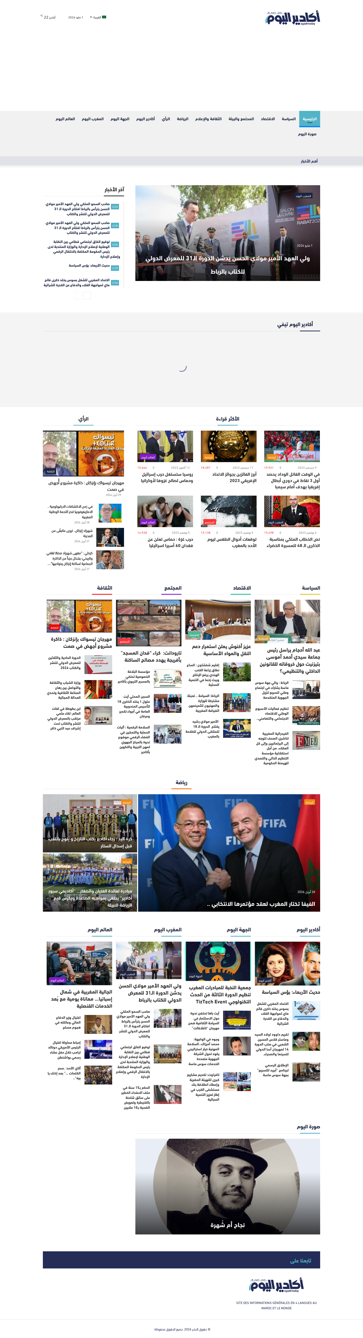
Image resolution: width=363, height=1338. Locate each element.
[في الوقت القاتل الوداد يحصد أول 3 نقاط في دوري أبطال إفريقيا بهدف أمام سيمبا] (292, 446)
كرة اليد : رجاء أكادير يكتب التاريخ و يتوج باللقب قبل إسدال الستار (92, 841)
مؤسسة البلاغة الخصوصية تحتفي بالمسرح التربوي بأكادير (134, 676)
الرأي (166, 118)
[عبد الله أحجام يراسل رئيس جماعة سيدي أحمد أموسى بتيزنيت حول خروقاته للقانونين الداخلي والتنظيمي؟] (287, 621)
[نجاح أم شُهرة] (227, 1186)
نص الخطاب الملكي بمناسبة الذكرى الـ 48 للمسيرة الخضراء (293, 541)
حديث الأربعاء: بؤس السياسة (291, 991)
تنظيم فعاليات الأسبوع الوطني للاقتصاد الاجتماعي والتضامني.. (272, 713)
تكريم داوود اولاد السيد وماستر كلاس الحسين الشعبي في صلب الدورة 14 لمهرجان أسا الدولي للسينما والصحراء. (272, 1044)
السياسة (289, 118)
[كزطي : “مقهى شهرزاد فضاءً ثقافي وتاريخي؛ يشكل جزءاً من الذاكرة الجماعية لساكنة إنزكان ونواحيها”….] (110, 559)
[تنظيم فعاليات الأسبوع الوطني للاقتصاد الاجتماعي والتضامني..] (306, 715)
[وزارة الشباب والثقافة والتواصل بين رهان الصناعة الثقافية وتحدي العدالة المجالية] (98, 689)
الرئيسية (310, 118)
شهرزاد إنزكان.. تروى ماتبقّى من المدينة (72, 533)
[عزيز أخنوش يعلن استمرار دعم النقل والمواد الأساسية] (218, 620)
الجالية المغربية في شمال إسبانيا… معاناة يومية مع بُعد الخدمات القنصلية (81, 998)
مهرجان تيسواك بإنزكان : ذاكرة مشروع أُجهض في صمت (86, 485)
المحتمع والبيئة (241, 118)
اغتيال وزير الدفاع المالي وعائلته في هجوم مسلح (68, 1022)
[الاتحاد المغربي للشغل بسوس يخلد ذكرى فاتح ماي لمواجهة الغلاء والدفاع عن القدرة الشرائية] (306, 1010)
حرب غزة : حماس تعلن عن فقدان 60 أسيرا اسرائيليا (170, 541)
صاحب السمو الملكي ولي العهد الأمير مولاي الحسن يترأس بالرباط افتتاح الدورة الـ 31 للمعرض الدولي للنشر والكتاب (133, 1023)
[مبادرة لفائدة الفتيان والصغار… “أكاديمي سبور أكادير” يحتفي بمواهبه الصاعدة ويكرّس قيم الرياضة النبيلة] (90, 882)
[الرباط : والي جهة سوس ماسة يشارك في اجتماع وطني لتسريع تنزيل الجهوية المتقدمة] (306, 689)
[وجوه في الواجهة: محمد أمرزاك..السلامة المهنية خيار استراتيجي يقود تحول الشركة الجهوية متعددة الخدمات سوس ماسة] (237, 1046)
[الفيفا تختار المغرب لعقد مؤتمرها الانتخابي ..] (229, 853)
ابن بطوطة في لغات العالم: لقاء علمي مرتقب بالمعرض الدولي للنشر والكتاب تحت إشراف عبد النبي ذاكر (64, 718)
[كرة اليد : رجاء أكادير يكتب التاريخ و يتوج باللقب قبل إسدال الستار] (90, 823)
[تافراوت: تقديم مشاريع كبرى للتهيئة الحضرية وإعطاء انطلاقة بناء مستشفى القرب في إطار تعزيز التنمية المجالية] (237, 1081)
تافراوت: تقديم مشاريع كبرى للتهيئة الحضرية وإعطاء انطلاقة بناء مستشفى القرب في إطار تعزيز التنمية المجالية (203, 1086)
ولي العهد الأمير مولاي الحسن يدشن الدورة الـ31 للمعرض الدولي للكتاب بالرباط (227, 262)
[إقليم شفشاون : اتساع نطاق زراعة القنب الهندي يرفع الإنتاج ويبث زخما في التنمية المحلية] (237, 671)
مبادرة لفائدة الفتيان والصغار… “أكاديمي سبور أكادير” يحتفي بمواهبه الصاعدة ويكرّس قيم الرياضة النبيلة (91, 897)
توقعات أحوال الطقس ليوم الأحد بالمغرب (232, 541)
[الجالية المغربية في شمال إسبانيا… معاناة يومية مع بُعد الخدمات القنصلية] (79, 963)
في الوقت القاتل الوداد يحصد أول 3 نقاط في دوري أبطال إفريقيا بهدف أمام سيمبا (293, 480)
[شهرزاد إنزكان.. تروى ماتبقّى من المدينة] (110, 537)
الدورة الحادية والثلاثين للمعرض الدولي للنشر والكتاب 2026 (64, 662)
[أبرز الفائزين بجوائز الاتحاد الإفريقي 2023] (229, 446)
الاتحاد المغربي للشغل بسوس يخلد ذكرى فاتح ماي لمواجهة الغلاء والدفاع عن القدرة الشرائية (272, 1013)
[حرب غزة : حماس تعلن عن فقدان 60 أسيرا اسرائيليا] (165, 511)
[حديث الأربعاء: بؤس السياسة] (287, 964)
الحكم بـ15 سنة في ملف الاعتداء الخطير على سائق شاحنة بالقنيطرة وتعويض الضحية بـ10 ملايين (135, 1097)
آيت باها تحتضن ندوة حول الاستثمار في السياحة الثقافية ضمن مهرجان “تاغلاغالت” (203, 1020)
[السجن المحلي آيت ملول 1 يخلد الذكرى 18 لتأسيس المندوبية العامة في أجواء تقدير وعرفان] (168, 703)
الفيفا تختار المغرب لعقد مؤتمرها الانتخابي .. (236, 902)
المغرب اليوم (93, 118)
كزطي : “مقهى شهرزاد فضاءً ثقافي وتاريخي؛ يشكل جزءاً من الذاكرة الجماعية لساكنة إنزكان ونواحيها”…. (69, 558)
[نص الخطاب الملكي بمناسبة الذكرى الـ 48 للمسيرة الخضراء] (292, 511)
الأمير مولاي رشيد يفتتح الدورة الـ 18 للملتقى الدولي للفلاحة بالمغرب (202, 728)
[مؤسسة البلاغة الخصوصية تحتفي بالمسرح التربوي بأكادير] (168, 678)
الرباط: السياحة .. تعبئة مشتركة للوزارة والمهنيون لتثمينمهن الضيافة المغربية (203, 703)
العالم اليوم (65, 118)
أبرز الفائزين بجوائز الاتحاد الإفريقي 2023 (234, 476)
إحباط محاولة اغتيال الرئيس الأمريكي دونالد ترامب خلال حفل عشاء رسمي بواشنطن (64, 1049)
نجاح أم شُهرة (227, 1223)
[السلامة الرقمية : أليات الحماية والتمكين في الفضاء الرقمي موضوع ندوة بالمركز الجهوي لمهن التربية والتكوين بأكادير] (168, 734)
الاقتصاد (268, 118)
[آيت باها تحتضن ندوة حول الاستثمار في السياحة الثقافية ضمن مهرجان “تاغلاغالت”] (237, 1020)
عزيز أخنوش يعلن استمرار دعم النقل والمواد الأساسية (221, 649)
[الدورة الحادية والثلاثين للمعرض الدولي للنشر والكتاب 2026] (98, 664)
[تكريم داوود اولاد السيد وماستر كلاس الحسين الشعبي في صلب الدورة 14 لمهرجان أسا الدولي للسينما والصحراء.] (306, 1041)
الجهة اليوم (120, 118)
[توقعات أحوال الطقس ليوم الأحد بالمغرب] (229, 511)
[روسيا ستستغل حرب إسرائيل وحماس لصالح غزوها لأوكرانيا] (165, 446)
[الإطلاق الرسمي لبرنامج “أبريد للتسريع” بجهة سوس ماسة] (306, 1072)
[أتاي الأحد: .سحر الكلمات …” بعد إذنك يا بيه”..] (98, 1075)
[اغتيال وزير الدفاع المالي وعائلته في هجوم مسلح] (98, 1024)
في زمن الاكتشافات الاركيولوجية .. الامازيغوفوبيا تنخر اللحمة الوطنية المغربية (70, 511)
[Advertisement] (181, 73)
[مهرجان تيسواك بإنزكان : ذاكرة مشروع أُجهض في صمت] (83, 453)
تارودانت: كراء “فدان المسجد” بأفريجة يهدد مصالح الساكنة (151, 656)
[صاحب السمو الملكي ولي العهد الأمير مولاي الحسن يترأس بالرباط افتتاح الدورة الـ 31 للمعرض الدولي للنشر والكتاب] (168, 1018)
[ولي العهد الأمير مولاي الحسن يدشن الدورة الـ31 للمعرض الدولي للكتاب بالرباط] (227, 233)
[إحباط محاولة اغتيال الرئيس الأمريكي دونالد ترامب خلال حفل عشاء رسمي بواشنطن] (98, 1049)
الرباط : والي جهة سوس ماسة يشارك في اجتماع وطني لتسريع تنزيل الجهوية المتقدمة (272, 689)
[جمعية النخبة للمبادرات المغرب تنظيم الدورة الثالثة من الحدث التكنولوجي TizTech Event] (218, 961)
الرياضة (182, 118)
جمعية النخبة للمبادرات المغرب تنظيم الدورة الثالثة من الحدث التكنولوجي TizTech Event (220, 994)
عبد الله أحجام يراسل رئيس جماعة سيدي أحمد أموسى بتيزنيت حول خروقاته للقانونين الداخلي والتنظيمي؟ (290, 660)
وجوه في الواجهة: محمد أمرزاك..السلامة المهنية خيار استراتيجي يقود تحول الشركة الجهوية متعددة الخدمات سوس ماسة (203, 1051)
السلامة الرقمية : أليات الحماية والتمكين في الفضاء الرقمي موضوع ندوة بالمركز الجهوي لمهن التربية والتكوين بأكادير (133, 739)
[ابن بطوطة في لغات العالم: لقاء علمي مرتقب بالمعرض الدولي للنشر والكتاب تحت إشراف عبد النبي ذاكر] (98, 715)
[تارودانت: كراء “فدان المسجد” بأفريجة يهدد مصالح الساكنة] (149, 623)
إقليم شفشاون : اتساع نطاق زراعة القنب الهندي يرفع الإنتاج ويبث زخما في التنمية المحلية (203, 674)
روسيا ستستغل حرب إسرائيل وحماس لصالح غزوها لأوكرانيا (167, 476)
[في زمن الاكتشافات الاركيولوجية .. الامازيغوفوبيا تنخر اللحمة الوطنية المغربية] (110, 513)
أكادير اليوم (145, 118)
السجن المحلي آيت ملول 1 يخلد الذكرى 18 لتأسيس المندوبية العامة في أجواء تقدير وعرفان (133, 706)
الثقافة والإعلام (208, 118)
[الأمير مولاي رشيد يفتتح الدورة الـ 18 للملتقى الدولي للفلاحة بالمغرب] (237, 728)
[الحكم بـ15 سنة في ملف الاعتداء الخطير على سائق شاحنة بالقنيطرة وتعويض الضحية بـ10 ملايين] (168, 1094)
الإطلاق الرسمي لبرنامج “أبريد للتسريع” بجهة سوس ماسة (273, 1070)
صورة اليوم (307, 133)
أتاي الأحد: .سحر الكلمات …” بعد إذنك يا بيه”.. (64, 1073)
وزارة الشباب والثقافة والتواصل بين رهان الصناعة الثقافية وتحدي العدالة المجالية (64, 689)
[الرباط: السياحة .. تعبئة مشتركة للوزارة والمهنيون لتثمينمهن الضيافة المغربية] (237, 702)
